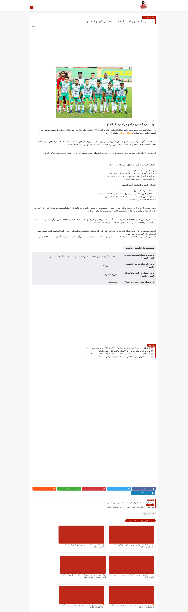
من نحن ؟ (124, 2)
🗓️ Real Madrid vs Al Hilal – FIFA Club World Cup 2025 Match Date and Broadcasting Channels (120, 354)
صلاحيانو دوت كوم (126, 133)
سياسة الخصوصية (108, 2)
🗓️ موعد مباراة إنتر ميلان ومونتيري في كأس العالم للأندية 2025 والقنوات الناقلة (125, 351)
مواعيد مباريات (149, 18)
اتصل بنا (117, 2)
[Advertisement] (94, 45)
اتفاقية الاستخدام (97, 2)
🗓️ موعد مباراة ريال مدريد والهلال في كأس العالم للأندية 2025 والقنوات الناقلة (126, 357)
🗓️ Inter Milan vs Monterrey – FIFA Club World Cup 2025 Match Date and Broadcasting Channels (119, 348)
